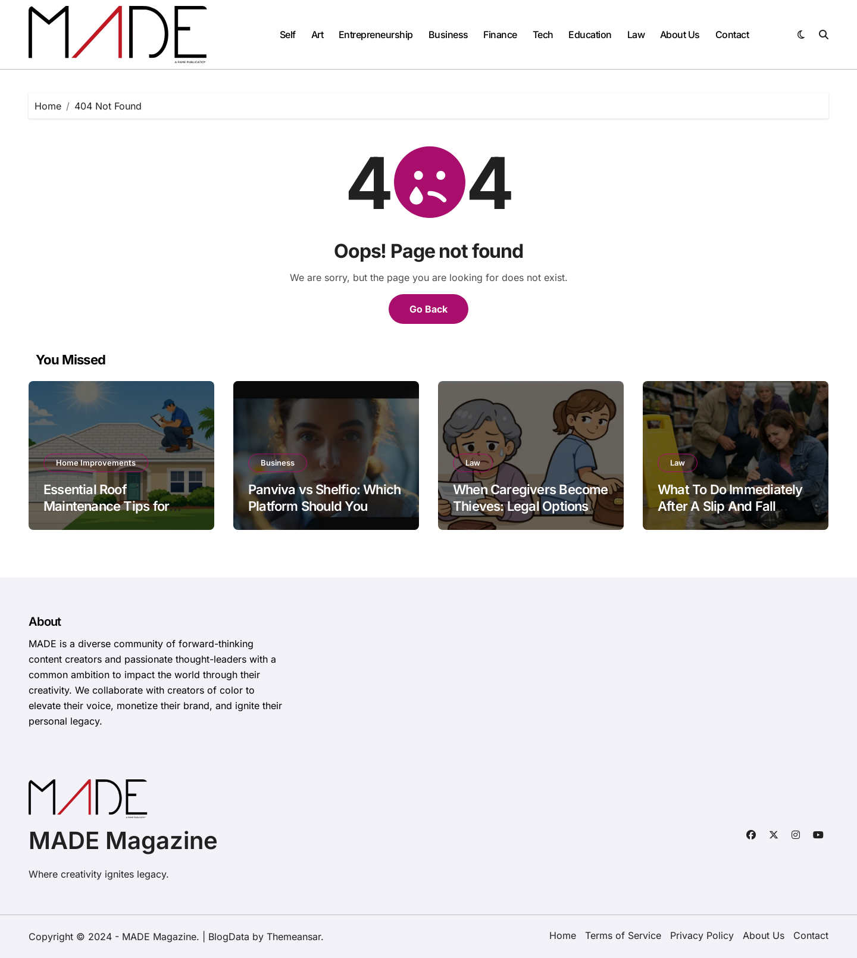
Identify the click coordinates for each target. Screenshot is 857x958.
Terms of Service (623, 935)
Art (317, 34)
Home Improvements (96, 462)
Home (562, 935)
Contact (732, 34)
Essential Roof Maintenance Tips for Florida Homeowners (106, 506)
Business (448, 34)
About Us (680, 34)
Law (636, 34)
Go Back (428, 309)
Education (590, 34)
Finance (500, 34)
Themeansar (294, 937)
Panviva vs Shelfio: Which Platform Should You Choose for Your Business (324, 506)
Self (288, 34)
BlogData (228, 937)
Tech (543, 34)
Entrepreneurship (376, 34)
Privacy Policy (702, 935)
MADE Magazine (123, 840)
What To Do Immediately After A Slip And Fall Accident (730, 506)
